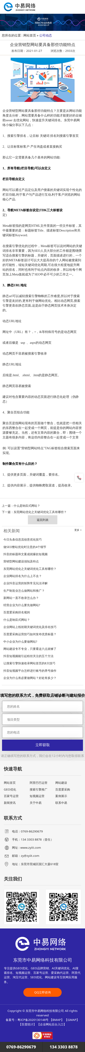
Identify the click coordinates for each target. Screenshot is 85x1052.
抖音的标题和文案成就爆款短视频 (25, 554)
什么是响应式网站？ (27, 506)
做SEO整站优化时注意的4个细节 (24, 547)
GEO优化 (10, 789)
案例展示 (61, 796)
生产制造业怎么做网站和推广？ (24, 591)
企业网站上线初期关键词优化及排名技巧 (29, 627)
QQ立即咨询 (42, 992)
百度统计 (27, 1024)
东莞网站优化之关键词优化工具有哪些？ (40, 512)
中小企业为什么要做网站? (20, 641)
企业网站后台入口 (51, 1024)
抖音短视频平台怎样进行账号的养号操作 (29, 671)
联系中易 (61, 803)
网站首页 (29, 35)
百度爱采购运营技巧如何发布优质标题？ (29, 634)
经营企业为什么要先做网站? (21, 605)
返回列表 (43, 520)
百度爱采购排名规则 (16, 612)
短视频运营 (37, 796)
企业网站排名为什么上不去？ (22, 576)
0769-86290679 (21, 1047)
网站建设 (61, 783)
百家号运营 (11, 796)
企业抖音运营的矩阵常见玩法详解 (25, 583)
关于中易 (35, 803)
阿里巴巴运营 (38, 783)
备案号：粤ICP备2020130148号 (27, 1020)
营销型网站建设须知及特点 (21, 561)
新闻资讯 (10, 803)
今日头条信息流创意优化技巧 (22, 539)
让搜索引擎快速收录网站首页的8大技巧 (29, 663)
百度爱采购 (62, 789)
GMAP (72, 1020)
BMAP (56, 1020)
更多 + (78, 530)
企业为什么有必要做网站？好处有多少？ (29, 678)
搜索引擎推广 (38, 789)
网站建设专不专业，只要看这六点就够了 (29, 649)
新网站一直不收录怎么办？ (21, 598)
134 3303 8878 (64, 1047)
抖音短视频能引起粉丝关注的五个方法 (28, 656)
